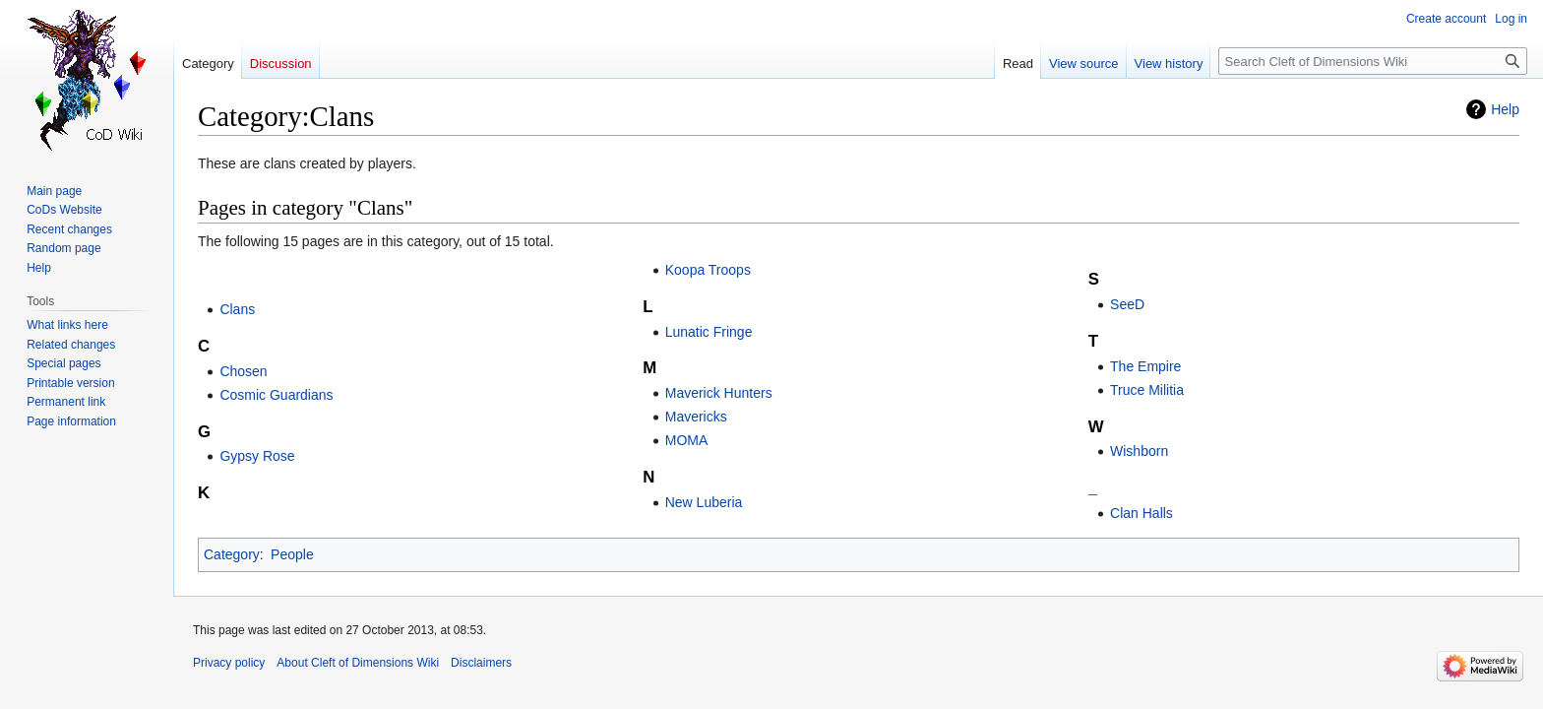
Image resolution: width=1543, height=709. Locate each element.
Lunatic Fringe (709, 332)
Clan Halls (1141, 513)
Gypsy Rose (256, 456)
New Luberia (704, 502)
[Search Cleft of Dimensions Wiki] (1372, 61)
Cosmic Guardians (276, 395)
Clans (237, 309)
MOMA (687, 440)
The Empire (1145, 366)
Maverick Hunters (718, 393)
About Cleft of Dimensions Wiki (358, 663)
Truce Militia (1147, 390)
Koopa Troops (708, 270)
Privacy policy (229, 663)
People (292, 554)
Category (232, 554)
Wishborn (1139, 451)
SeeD (1127, 304)
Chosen (243, 371)
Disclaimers (481, 663)
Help (1505, 109)
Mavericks (696, 416)
